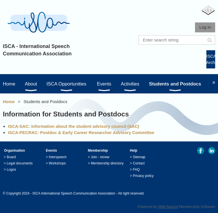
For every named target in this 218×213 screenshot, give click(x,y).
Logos (11, 170)
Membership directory (107, 163)
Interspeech (58, 157)
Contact (138, 163)
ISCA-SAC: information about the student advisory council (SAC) (73, 126)
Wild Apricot (168, 206)
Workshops (57, 163)
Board (11, 157)
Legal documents (20, 163)
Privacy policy (143, 176)
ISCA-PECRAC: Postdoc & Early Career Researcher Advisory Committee (81, 132)
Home (9, 101)
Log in (205, 27)
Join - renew (100, 157)
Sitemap (139, 157)
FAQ (136, 170)
